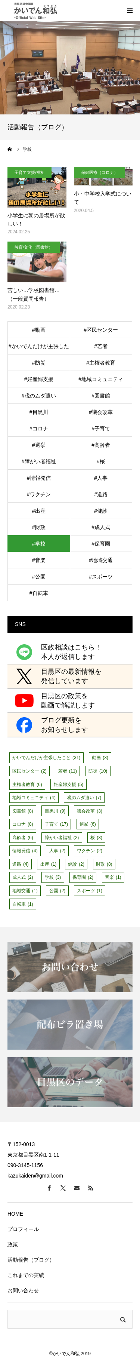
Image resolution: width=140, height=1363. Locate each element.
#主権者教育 (100, 363)
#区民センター (101, 330)
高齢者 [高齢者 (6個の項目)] (22, 837)
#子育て (100, 429)
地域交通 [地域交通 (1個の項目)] (25, 890)
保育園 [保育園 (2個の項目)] (82, 877)
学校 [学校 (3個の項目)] (53, 877)
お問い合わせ (23, 1290)
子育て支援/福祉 (29, 172)
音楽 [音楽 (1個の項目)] (113, 877)
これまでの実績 (25, 1275)
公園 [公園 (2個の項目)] (57, 890)
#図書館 (100, 396)
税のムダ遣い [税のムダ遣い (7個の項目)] (84, 797)
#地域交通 (101, 560)
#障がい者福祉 (39, 461)
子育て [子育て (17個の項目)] (56, 824)
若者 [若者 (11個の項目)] (67, 771)
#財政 (39, 527)
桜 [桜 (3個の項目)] (96, 837)
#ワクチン (39, 494)
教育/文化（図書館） (34, 247)
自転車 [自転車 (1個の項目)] (22, 904)
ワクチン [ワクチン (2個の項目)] (89, 850)
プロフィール (23, 1229)
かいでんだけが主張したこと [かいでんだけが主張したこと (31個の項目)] (46, 757)
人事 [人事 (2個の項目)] (57, 850)
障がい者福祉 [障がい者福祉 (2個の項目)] (62, 837)
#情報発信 (39, 478)
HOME (15, 1214)
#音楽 (39, 560)
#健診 (101, 511)
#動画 (39, 330)
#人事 (101, 478)
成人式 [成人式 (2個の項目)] (22, 877)
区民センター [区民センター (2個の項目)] (29, 771)
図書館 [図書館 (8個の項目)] (22, 811)
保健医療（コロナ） (99, 172)
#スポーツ (101, 577)
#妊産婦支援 (38, 379)
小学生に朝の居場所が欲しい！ (36, 219)
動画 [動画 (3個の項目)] (100, 757)
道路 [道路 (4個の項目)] (20, 864)
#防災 (39, 363)
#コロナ (38, 429)
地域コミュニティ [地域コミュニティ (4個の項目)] (34, 797)
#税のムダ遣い (39, 396)
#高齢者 (100, 445)
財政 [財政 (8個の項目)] (104, 864)
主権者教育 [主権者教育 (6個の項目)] (27, 784)
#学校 (39, 544)
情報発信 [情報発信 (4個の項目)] (25, 850)
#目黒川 (38, 412)
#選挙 (39, 445)
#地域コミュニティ (100, 379)
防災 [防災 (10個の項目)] (97, 771)
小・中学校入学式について (102, 198)
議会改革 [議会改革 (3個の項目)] (89, 811)
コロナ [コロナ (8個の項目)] (22, 824)
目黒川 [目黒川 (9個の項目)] (55, 811)
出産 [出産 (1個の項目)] (48, 864)
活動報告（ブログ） (31, 1260)
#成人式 (100, 527)
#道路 (101, 494)
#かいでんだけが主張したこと (39, 348)
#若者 (101, 346)
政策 (12, 1244)
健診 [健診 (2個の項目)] (76, 864)
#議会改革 (101, 412)
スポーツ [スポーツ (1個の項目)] (89, 890)
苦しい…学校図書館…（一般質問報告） (33, 294)
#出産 (39, 511)
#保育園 (100, 544)
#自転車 (38, 593)
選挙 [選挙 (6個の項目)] (88, 824)
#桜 (101, 461)
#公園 (39, 577)
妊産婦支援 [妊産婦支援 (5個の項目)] (69, 784)
